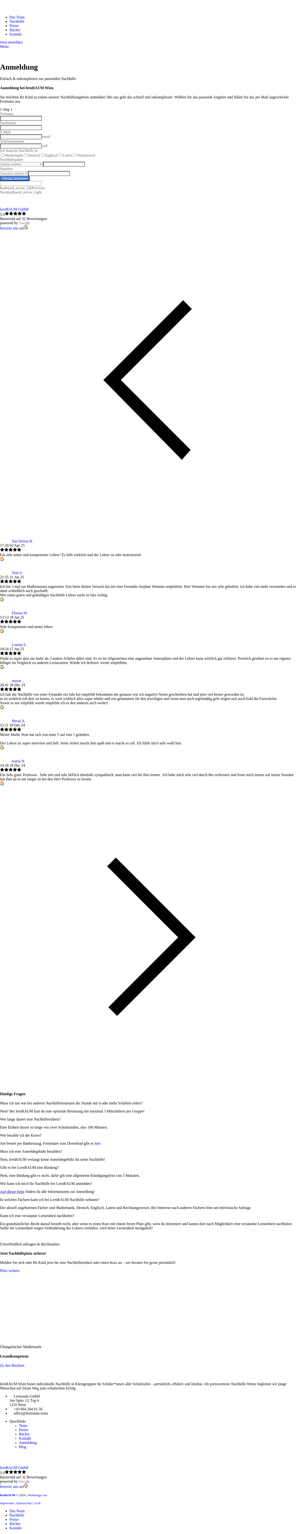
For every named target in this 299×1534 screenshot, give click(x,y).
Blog (22, 1447)
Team (23, 1426)
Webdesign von (38, 1495)
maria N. (18, 761)
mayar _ (18, 681)
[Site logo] (28, 9)
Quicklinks (17, 1421)
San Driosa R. (22, 541)
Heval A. (18, 721)
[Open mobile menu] (4, 46)
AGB (36, 1503)
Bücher (24, 1434)
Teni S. (17, 573)
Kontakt (25, 1438)
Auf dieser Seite (12, 1192)
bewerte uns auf (14, 228)
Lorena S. (19, 645)
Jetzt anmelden (11, 42)
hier (97, 1143)
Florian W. (20, 613)
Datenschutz (24, 1503)
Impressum (7, 1503)
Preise (23, 1430)
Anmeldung (28, 1443)
